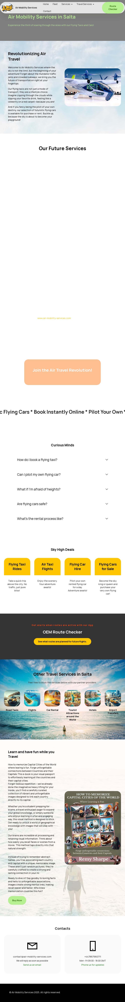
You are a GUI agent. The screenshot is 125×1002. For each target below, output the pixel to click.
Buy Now (17, 900)
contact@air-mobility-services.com (32, 956)
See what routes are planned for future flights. (62, 641)
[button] (62, 459)
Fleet (55, 4)
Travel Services (84, 4)
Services (66, 4)
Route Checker (112, 8)
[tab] (62, 459)
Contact (47, 11)
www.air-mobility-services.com (54, 318)
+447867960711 (92, 956)
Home (46, 4)
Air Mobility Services (26, 8)
